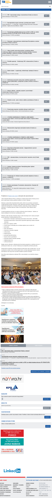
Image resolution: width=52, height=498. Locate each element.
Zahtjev (48, 426)
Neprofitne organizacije (5, 495)
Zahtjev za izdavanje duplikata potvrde (8, 423)
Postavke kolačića (43, 495)
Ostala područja (16, 488)
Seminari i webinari (13, 345)
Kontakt (28, 494)
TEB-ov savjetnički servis (45, 480)
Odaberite (47, 417)
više (46, 15)
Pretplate (28, 485)
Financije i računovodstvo (5, 485)
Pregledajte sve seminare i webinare (40, 371)
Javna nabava (15, 483)
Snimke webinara (38, 345)
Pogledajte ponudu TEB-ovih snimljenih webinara (10, 368)
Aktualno (2, 483)
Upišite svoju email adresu (6, 405)
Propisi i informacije (17, 490)
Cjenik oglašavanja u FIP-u (31, 488)
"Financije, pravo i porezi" (13, 196)
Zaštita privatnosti (30, 495)
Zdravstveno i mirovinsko (5, 490)
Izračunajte (47, 399)
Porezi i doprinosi (4, 486)
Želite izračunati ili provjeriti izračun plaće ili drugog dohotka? (12, 396)
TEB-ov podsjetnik (17, 492)
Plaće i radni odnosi (4, 488)
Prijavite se (46, 408)
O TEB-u (27, 486)
